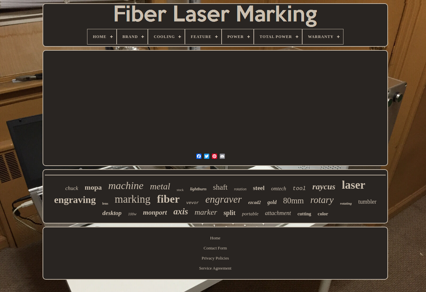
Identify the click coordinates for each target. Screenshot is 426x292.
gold (272, 202)
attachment (278, 213)
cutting (304, 213)
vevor (192, 202)
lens (105, 203)
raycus (323, 186)
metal (160, 186)
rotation (240, 189)
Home (215, 237)
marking (132, 199)
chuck (71, 188)
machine (125, 185)
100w (132, 214)
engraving (75, 199)
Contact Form (215, 248)
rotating (346, 203)
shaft (220, 187)
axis (181, 211)
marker (206, 212)
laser (353, 185)
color (323, 213)
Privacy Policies (215, 258)
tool (299, 188)
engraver (223, 199)
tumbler (367, 201)
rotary (321, 200)
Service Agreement (215, 268)
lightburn (198, 188)
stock (180, 190)
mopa (93, 187)
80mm (293, 200)
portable (250, 213)
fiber (168, 199)
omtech (278, 188)
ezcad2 (254, 202)
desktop (112, 212)
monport (155, 212)
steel (259, 187)
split (230, 212)
